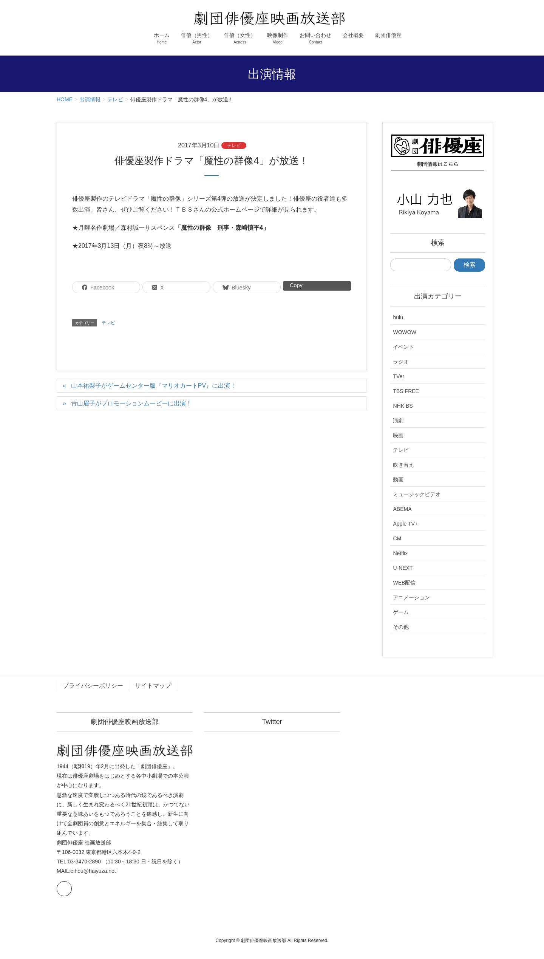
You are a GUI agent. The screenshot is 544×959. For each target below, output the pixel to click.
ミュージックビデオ (416, 494)
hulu (398, 317)
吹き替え (403, 465)
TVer (398, 376)
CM (397, 538)
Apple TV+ (405, 524)
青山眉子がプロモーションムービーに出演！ (131, 403)
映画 (398, 435)
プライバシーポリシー (93, 685)
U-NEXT (403, 568)
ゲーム (401, 612)
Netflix (400, 553)
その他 (401, 627)
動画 (398, 479)
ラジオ (401, 362)
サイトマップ (153, 685)
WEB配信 (404, 583)
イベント (403, 347)
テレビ (234, 145)
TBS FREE (406, 391)
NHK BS (403, 406)
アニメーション (411, 597)
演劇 (398, 421)
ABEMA (402, 509)
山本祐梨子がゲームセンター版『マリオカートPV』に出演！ (153, 385)
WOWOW (404, 332)
